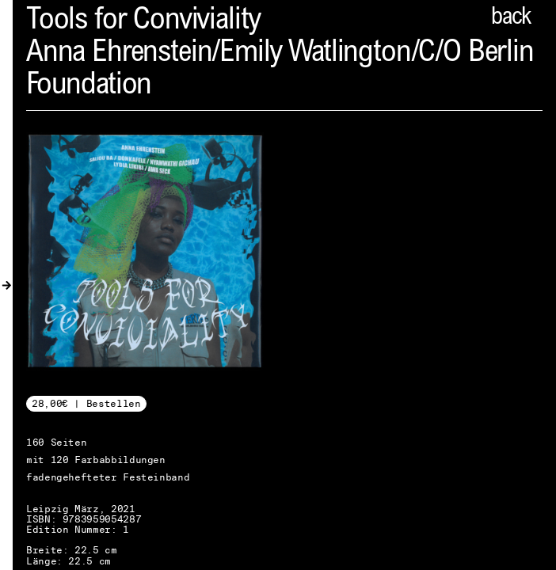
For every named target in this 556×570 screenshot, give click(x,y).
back (511, 18)
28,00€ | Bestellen (86, 403)
